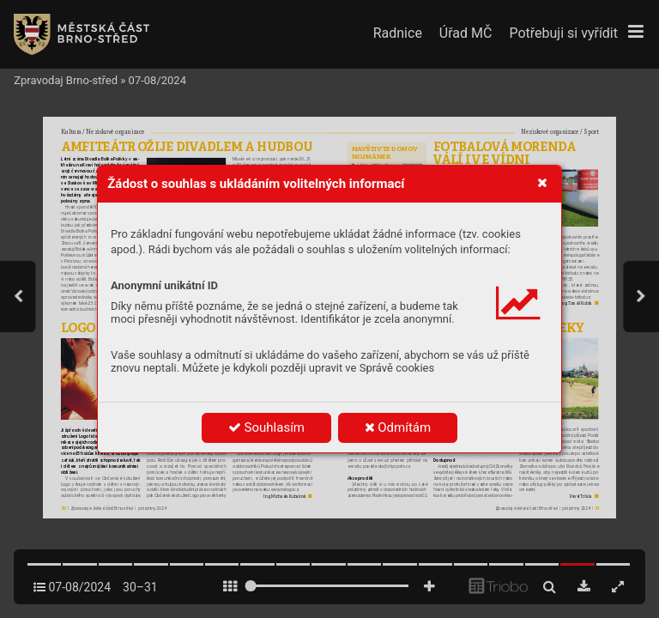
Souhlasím (266, 427)
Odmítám (398, 427)
